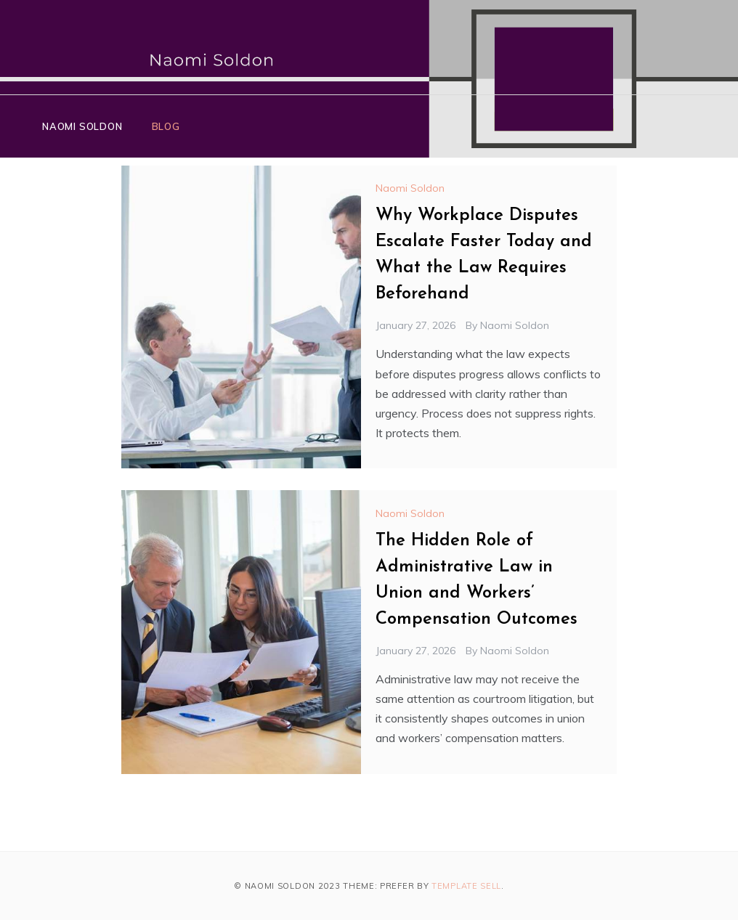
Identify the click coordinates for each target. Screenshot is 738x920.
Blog (166, 126)
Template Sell (466, 886)
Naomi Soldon (82, 126)
